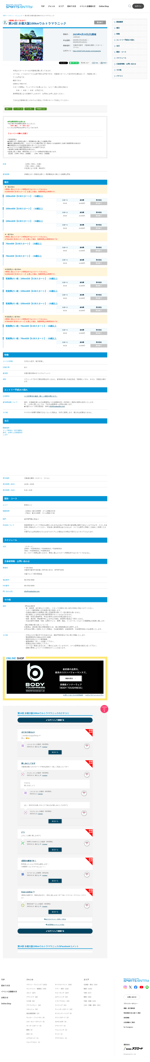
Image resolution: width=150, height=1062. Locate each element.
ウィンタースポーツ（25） (64, 1010)
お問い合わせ (131, 998)
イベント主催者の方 (87, 6)
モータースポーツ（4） (34, 1027)
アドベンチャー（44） (34, 1006)
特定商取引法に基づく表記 (132, 1014)
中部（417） (88, 994)
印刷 (103, 63)
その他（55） (31, 1002)
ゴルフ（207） (31, 994)
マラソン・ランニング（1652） (37, 986)
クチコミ (119, 76)
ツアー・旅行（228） (62, 990)
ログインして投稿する (55, 720)
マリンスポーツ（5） (62, 1019)
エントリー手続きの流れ (125, 40)
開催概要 (119, 22)
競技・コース (121, 52)
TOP (43, 6)
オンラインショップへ (95, 695)
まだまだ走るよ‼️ (28, 732)
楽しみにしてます (28, 764)
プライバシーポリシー (131, 1005)
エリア (61, 6)
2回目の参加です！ (29, 861)
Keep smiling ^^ (28, 893)
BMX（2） (29, 1035)
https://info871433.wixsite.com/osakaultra (88, 51)
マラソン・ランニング (16, 15)
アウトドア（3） (60, 1027)
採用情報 (126, 1019)
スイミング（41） (61, 1006)
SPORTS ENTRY (19, 6)
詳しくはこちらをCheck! (74, 695)
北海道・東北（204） (91, 986)
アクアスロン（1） (61, 1039)
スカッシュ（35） (32, 1010)
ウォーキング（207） (62, 994)
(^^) (23, 833)
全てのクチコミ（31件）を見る (55, 920)
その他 (118, 70)
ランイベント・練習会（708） (36, 990)
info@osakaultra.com (57, 406)
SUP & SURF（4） (61, 1023)
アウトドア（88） (32, 998)
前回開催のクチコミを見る (55, 926)
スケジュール (121, 58)
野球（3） (29, 1031)
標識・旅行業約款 (129, 1009)
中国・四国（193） (90, 1002)
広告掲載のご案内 (129, 1023)
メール (95, 63)
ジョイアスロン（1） (33, 1043)
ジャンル (51, 6)
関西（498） (88, 998)
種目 (118, 28)
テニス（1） (59, 1035)
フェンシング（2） (61, 1031)
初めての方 (71, 6)
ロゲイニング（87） (62, 998)
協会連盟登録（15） (33, 1014)
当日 (118, 46)
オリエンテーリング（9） (64, 1014)
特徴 (118, 34)
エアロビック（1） (32, 1039)
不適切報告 (45, 747)
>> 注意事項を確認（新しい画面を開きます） (41, 396)
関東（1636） (88, 990)
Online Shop (104, 6)
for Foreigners (128, 1028)
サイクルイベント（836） (64, 986)
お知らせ (4, 998)
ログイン (138, 6)
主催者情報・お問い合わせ (126, 64)
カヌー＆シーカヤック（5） (35, 1023)
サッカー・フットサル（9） (35, 1019)
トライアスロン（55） (62, 1002)
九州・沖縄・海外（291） (92, 1006)
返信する (55, 753)
